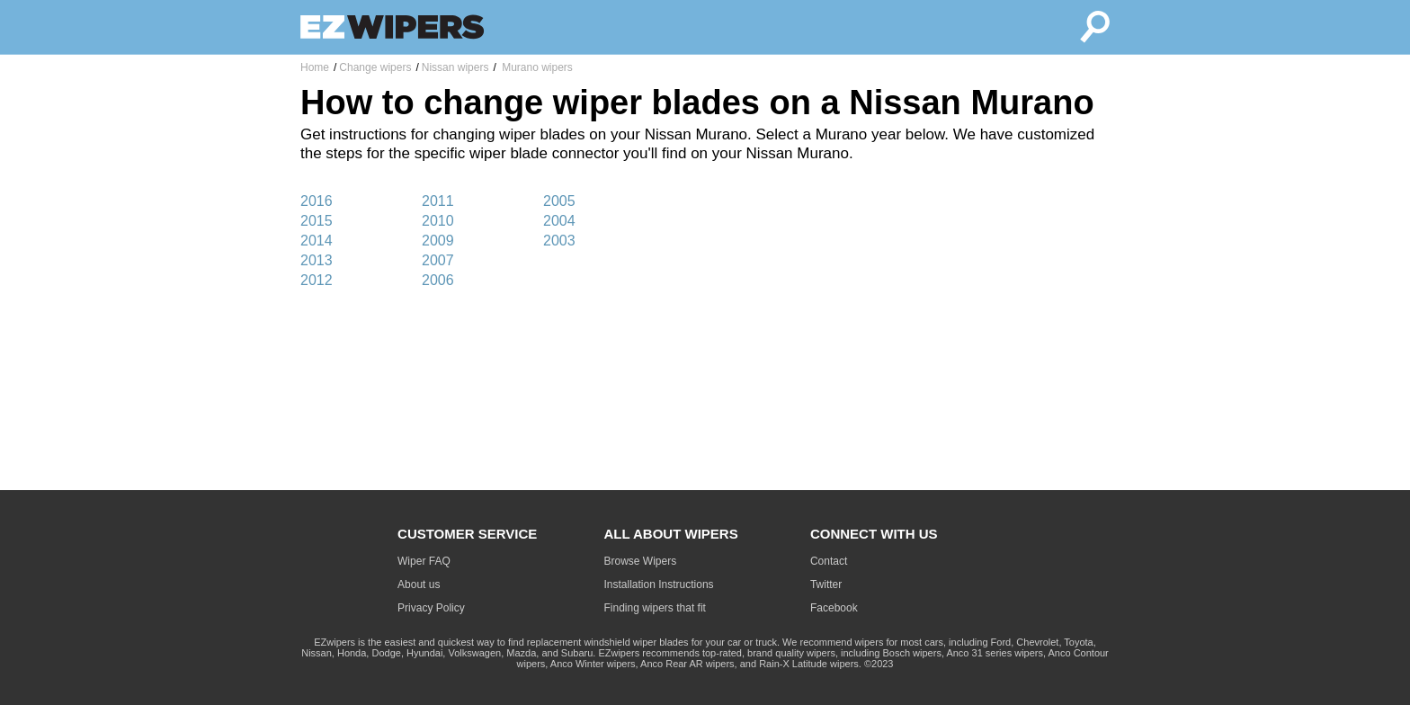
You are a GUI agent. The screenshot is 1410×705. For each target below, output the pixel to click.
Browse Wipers (640, 561)
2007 (438, 260)
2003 (559, 240)
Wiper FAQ (424, 561)
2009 (438, 240)
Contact (828, 561)
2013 (316, 260)
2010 (438, 220)
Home (314, 67)
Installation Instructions (659, 584)
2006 (438, 280)
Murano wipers (536, 67)
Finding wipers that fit (655, 608)
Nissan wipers (455, 67)
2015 (316, 220)
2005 (559, 201)
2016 (316, 201)
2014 (316, 240)
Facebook (834, 608)
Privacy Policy (431, 608)
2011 (438, 201)
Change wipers (375, 67)
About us (418, 584)
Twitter (826, 584)
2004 (559, 220)
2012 (316, 280)
